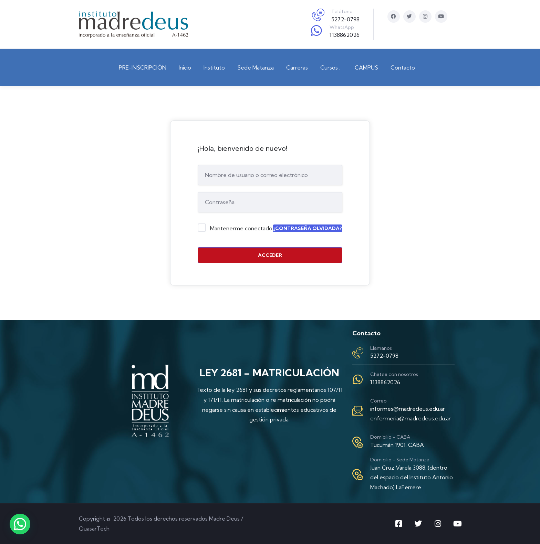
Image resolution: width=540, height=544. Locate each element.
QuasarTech (94, 528)
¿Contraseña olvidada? (307, 228)
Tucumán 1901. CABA (397, 444)
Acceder (270, 255)
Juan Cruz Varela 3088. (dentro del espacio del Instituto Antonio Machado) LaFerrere (411, 477)
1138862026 (345, 34)
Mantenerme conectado (241, 228)
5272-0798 (345, 19)
